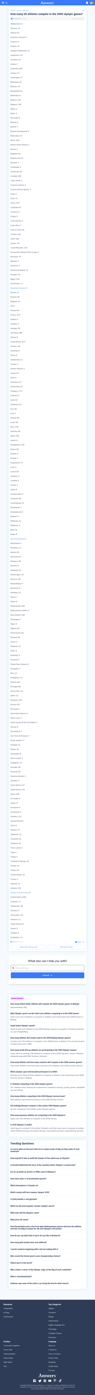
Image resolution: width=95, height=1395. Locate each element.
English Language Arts (56, 1325)
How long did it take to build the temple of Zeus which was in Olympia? (40, 1158)
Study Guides (8, 1358)
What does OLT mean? (19, 1219)
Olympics (26, 10)
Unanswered (8, 1317)
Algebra (51, 1308)
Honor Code (8, 1350)
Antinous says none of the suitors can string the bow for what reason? (39, 1283)
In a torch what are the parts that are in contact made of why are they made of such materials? (44, 1150)
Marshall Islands (17, 539)
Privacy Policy (53, 1358)
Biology (51, 1317)
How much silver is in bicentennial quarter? (28, 1178)
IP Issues (51, 1370)
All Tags (6, 1313)
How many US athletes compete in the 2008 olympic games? (46, 14)
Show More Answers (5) (28, 947)
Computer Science (55, 1333)
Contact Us (52, 1350)
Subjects (13, 10)
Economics (52, 1337)
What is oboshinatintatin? (21, 1276)
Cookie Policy (53, 1366)
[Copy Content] (78, 942)
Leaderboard (8, 1308)
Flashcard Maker (9, 1354)
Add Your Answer (66, 947)
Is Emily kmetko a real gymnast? (23, 1199)
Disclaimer (52, 1362)
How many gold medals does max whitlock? (28, 1242)
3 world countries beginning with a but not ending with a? (34, 1249)
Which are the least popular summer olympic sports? (32, 1206)
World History (53, 1321)
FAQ (5, 1366)
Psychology (52, 1329)
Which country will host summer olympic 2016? (29, 1192)
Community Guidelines (12, 1346)
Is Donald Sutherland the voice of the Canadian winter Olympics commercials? (43, 1165)
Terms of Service (54, 1354)
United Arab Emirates (19, 892)
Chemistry (52, 1313)
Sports (19, 10)
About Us (51, 1346)
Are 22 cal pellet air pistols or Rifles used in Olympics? (33, 1172)
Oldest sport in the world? (21, 1263)
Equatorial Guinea (17, 288)
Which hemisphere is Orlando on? (24, 1185)
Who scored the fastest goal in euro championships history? (35, 1256)
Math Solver (8, 1362)
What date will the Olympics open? (24, 1213)
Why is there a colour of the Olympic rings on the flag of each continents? (40, 1269)
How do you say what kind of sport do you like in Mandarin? (35, 1235)
